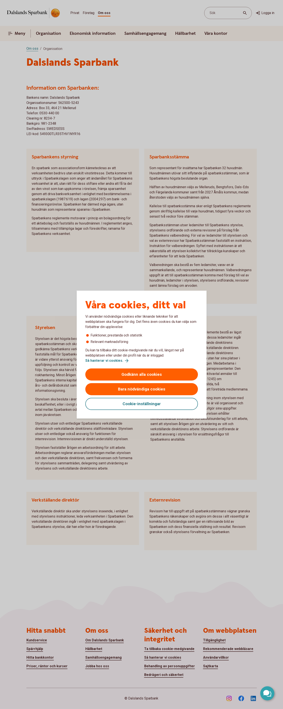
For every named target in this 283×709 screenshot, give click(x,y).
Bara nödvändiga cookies (141, 389)
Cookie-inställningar (142, 403)
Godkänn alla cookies (141, 374)
